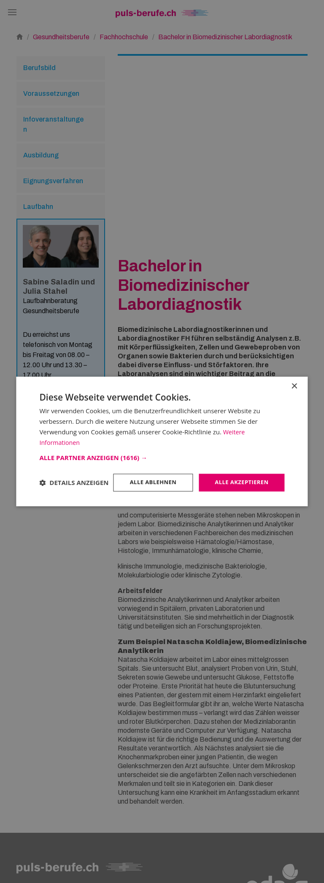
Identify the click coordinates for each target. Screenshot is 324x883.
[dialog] (162, 441)
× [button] (294, 379)
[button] (161, 450)
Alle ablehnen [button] (148, 475)
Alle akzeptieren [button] (239, 475)
